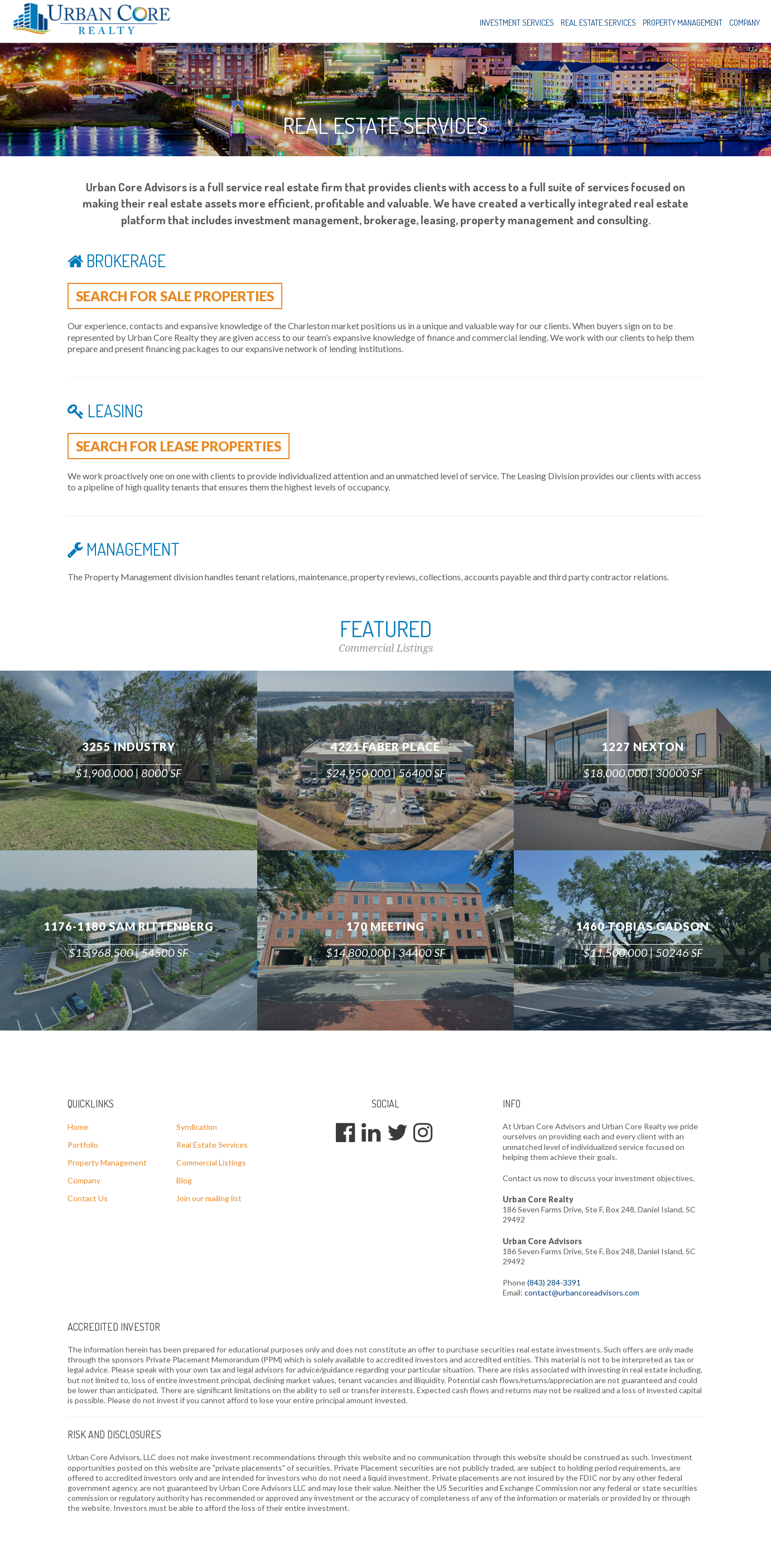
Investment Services (517, 22)
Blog (184, 1182)
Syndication (196, 1129)
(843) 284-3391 (554, 1284)
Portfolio (83, 1147)
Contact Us (88, 1200)
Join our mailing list (209, 1200)
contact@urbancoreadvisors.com (581, 1294)
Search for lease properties (188, 447)
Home (78, 1129)
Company (744, 22)
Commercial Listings (211, 1164)
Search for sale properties (184, 296)
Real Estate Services (598, 22)
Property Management (682, 22)
